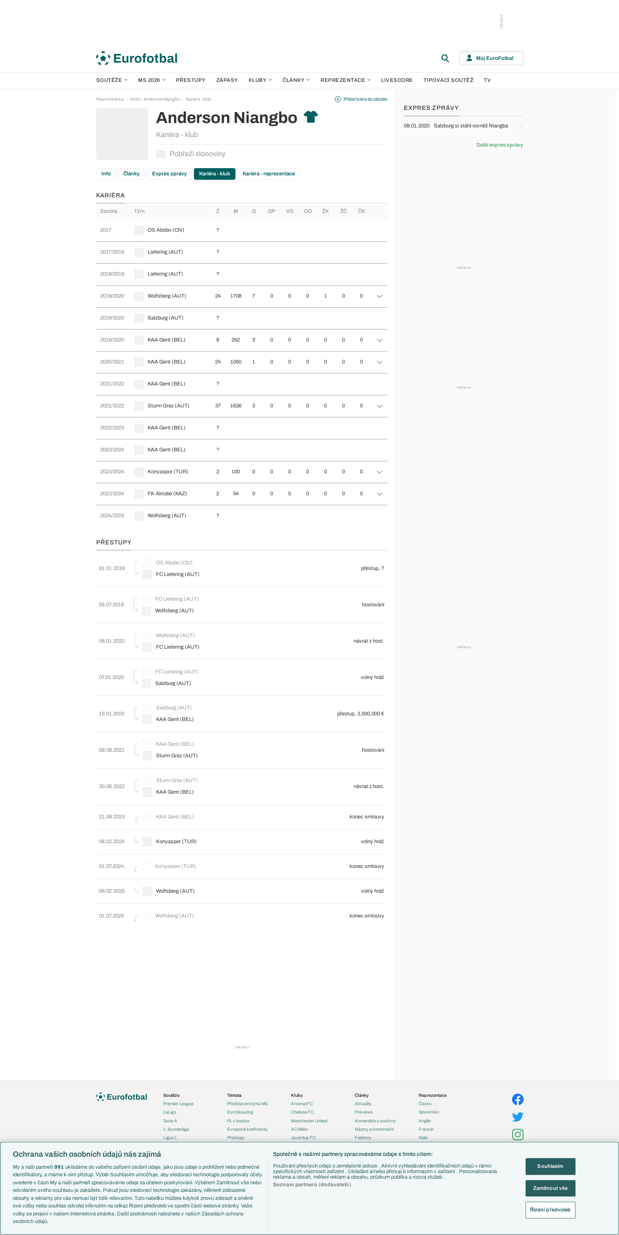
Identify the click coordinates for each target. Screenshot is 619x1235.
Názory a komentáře (374, 1096)
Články (131, 174)
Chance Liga (175, 1113)
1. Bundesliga (176, 1096)
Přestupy (191, 80)
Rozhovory (365, 1130)
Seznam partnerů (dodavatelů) (312, 1184)
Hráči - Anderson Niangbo (155, 99)
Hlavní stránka (110, 99)
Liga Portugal (175, 1130)
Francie (426, 1096)
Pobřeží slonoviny (190, 154)
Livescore (397, 80)
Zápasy (227, 80)
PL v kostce (238, 1087)
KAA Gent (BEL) (167, 340)
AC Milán (299, 1096)
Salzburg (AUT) (166, 318)
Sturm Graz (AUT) (169, 406)
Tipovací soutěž (448, 80)
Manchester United (309, 1087)
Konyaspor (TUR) (168, 472)
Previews (364, 1079)
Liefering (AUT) (165, 252)
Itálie (423, 1104)
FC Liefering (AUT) (172, 573)
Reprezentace (345, 80)
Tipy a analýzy (368, 1138)
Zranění (234, 1121)
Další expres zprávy (500, 145)
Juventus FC (303, 1104)
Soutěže (112, 80)
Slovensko (429, 1079)
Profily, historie (369, 1121)
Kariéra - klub (198, 99)
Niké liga (171, 1121)
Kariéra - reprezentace (269, 174)
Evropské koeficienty (247, 1096)
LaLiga (169, 1079)
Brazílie (426, 1138)
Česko (425, 1070)
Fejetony (363, 1104)
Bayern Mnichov (306, 1113)
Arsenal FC (302, 1070)
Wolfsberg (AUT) (167, 296)
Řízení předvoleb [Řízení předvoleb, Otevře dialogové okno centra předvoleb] (550, 1210)
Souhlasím (550, 1166)
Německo (428, 1113)
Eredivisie (172, 1138)
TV (487, 80)
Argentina (428, 1130)
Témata (234, 1062)
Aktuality (363, 1070)
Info (106, 174)
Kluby (261, 80)
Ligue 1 (170, 1104)
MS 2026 (152, 80)
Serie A (170, 1087)
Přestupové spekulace (248, 1113)
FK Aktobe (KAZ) (167, 493)
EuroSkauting (240, 1079)
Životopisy (365, 1113)
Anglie (425, 1087)
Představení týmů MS (247, 1070)
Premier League (178, 1070)
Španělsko (429, 1121)
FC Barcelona (304, 1121)
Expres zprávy (169, 174)
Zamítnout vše (550, 1188)
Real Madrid (302, 1130)
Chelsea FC (302, 1079)
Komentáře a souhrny (375, 1087)
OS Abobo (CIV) (166, 230)
